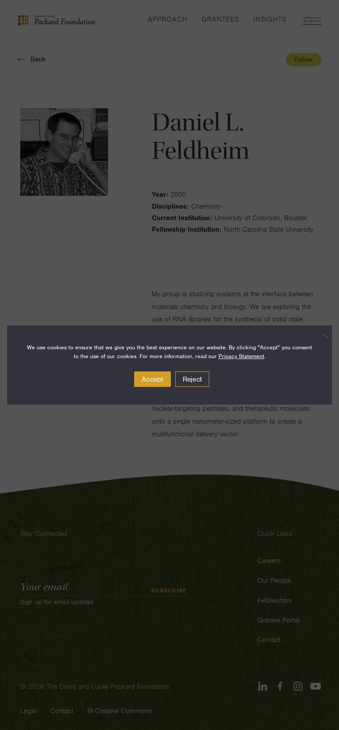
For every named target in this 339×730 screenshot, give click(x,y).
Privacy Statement (241, 356)
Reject (192, 379)
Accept (152, 379)
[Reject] (320, 336)
